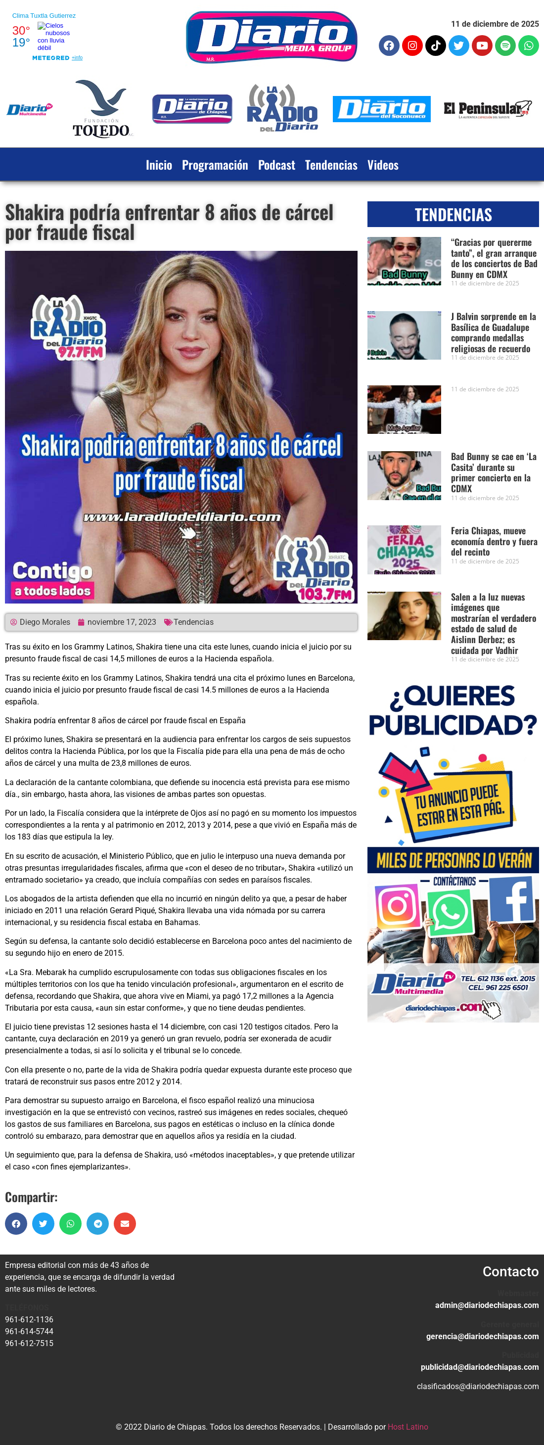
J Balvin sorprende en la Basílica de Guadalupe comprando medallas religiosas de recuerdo (493, 332)
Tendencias (331, 164)
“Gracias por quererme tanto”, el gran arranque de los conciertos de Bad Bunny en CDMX (494, 257)
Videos (383, 164)
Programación (215, 164)
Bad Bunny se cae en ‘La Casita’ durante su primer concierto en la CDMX (494, 472)
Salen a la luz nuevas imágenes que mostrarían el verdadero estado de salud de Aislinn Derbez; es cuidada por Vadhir (493, 623)
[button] (16, 1223)
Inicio (159, 164)
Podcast (276, 164)
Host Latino (408, 1427)
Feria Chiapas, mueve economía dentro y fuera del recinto (494, 541)
